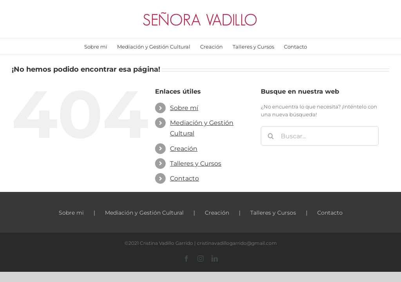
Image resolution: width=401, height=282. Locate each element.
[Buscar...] (320, 136)
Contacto (184, 178)
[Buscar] (270, 136)
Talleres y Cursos (195, 163)
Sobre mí (184, 108)
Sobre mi (71, 212)
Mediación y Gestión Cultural (144, 212)
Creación (183, 148)
